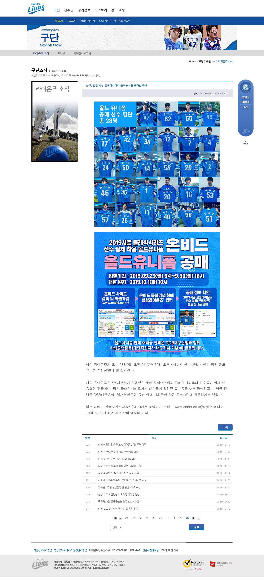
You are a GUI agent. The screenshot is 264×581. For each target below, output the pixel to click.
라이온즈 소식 (41, 53)
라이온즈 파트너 (122, 20)
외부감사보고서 (82, 53)
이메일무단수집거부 (99, 550)
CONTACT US (119, 550)
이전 (120, 518)
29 (181, 518)
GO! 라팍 (104, 20)
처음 (115, 518)
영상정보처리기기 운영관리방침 (70, 550)
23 (140, 518)
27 (167, 518)
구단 (57, 10)
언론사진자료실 (150, 550)
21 (126, 518)
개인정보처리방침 (43, 550)
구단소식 (58, 20)
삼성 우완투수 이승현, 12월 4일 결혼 (117, 458)
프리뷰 (61, 53)
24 (147, 518)
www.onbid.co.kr (188, 406)
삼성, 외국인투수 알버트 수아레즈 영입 (118, 451)
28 (174, 518)
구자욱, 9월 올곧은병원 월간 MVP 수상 (118, 501)
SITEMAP (134, 550)
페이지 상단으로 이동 (245, 143)
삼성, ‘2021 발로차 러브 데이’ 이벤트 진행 (120, 465)
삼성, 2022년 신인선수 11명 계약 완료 (118, 508)
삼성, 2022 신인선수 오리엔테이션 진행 (119, 494)
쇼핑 (122, 10)
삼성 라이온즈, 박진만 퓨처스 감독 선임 (118, 473)
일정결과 (246, 102)
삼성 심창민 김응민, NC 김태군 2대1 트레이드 (122, 444)
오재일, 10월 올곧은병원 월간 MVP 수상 (119, 487)
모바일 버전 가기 (169, 550)
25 (153, 518)
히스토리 (71, 20)
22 (133, 518)
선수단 (69, 10)
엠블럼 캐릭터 (87, 20)
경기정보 (84, 10)
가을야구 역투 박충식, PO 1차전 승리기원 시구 (122, 480)
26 (160, 518)
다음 (193, 518)
